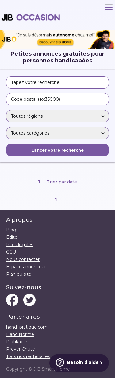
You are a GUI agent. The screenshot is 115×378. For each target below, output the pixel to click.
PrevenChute (20, 349)
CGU (11, 252)
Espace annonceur (26, 267)
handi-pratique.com (27, 327)
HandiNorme (20, 334)
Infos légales (19, 244)
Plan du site (18, 274)
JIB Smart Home (51, 369)
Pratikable (16, 342)
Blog (11, 230)
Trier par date (62, 182)
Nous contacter (23, 259)
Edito (11, 237)
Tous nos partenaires (28, 356)
